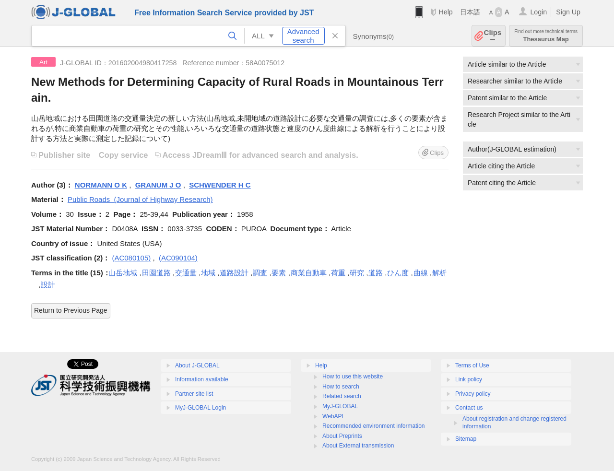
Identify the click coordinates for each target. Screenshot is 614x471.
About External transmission (358, 445)
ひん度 (398, 273)
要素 (279, 273)
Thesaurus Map (546, 36)
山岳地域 (122, 273)
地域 (208, 273)
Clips (493, 35)
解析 (439, 273)
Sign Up (568, 12)
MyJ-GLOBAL (340, 406)
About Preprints (342, 436)
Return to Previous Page (70, 310)
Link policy (468, 379)
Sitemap (465, 439)
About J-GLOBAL (197, 365)
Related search (341, 396)
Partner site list (194, 393)
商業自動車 (309, 273)
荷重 (338, 273)
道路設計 (234, 273)
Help (445, 12)
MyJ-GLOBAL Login (200, 407)
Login (538, 12)
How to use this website (352, 376)
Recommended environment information (373, 426)
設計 (48, 285)
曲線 (420, 273)
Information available (201, 379)
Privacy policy (472, 393)
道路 (375, 273)
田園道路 (156, 273)
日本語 (470, 12)
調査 (260, 273)
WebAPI (332, 416)
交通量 (186, 273)
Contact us (469, 407)
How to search (340, 386)
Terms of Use (472, 365)
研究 (357, 273)
